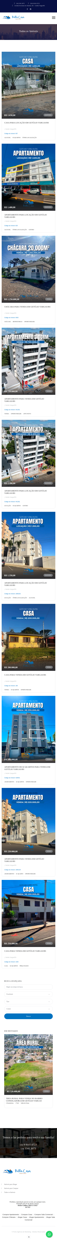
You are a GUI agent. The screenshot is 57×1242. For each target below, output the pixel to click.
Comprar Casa (27, 1214)
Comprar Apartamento (11, 1214)
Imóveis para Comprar (11, 1188)
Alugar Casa (22, 1217)
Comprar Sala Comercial (43, 1214)
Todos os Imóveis (9, 1192)
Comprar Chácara (9, 1217)
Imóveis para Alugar (10, 1184)
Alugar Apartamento (36, 1217)
